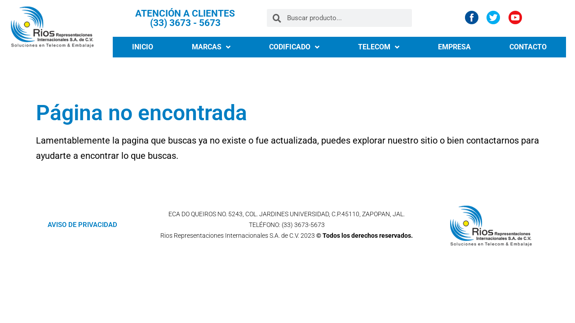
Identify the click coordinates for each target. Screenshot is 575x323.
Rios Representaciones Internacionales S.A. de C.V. (229, 235)
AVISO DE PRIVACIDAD (82, 225)
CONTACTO (528, 47)
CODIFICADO (294, 47)
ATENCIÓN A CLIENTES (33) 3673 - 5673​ (185, 18)
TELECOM (378, 47)
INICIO (142, 47)
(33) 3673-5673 (303, 224)
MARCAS (211, 47)
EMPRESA (454, 47)
